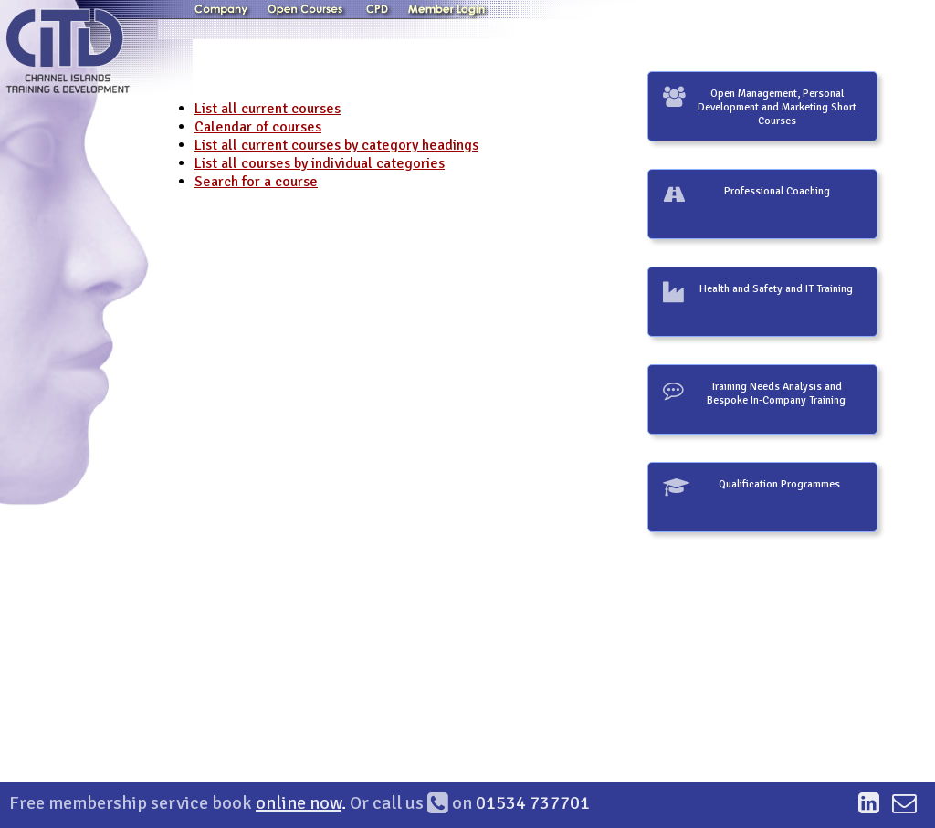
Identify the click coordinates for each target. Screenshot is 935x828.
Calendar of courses (257, 127)
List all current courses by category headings (336, 145)
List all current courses (267, 109)
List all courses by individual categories (319, 163)
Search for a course (256, 182)
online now (298, 802)
